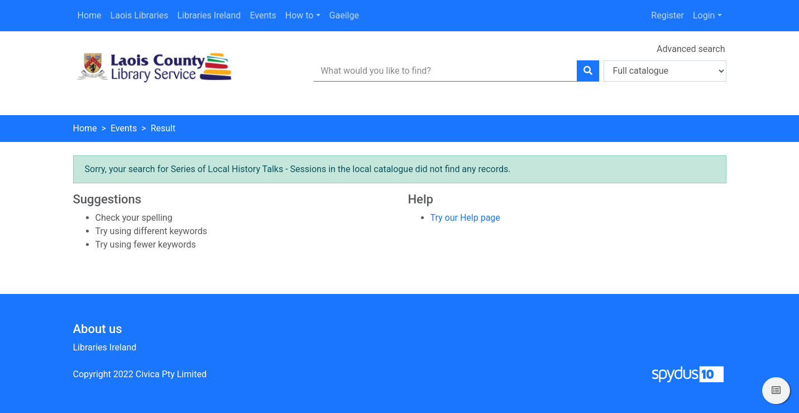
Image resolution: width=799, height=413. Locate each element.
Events (263, 15)
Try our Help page (465, 217)
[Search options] (665, 71)
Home (90, 15)
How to (299, 15)
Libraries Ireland (209, 15)
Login (704, 15)
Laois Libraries (140, 15)
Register (667, 15)
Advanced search (691, 49)
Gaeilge (344, 15)
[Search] (588, 71)
